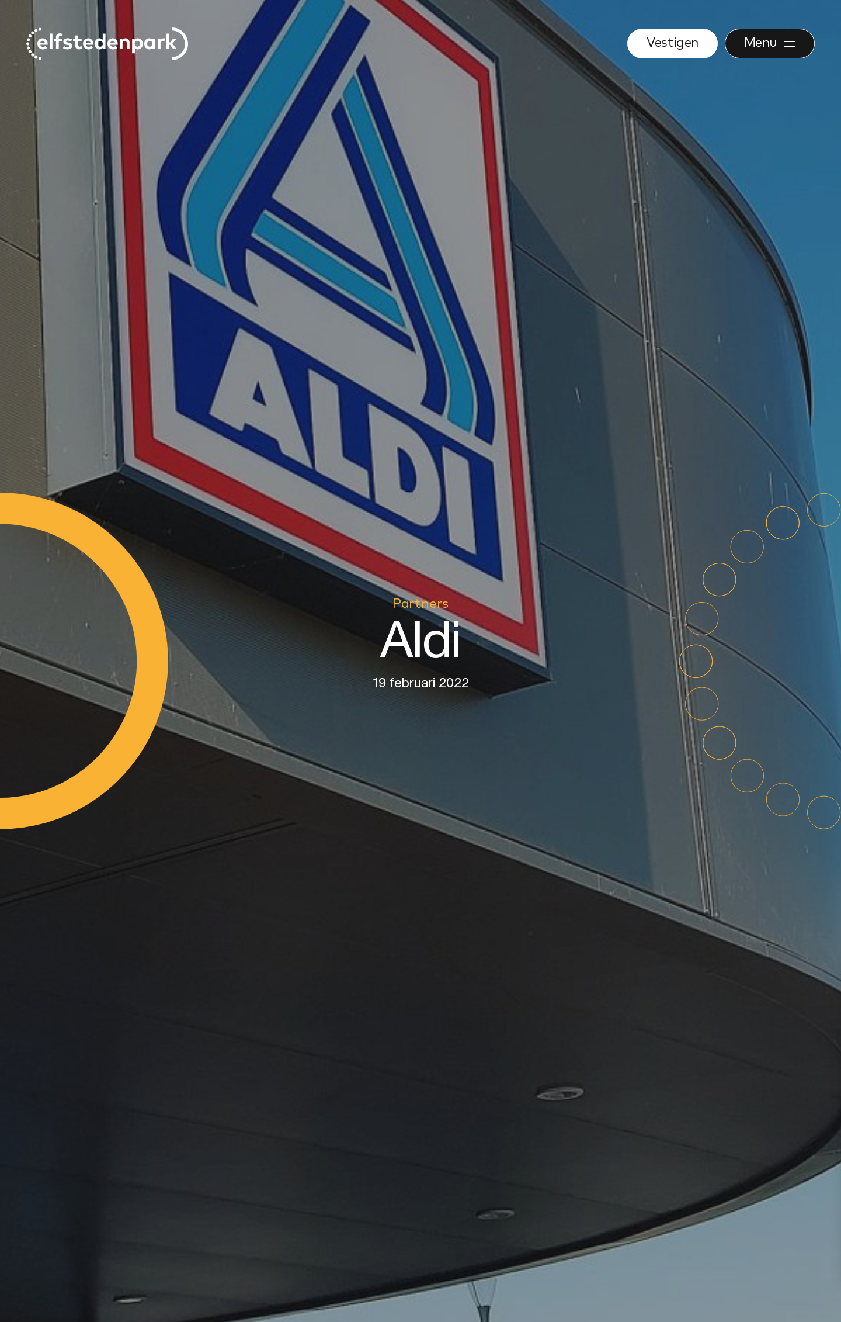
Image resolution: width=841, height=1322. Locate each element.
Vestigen (672, 43)
